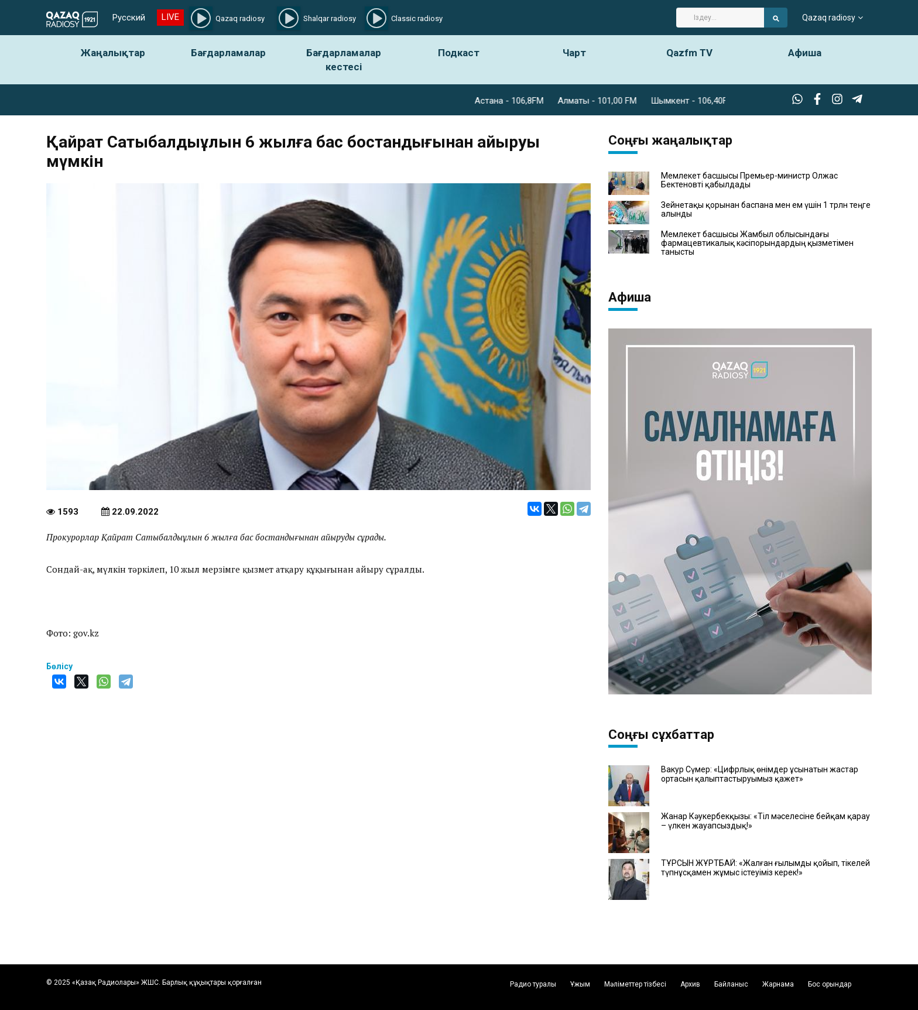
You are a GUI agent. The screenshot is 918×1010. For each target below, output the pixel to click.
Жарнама (778, 984)
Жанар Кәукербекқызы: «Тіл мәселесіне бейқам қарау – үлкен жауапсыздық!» (765, 821)
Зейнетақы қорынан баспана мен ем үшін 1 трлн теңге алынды (766, 209)
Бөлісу (59, 666)
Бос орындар (829, 984)
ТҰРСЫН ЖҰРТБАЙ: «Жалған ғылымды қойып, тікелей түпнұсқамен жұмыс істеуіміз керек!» (765, 868)
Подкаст (458, 53)
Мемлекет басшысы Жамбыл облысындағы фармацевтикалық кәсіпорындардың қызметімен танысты (757, 243)
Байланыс (731, 984)
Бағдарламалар (228, 53)
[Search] (720, 18)
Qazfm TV (689, 53)
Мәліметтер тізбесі (635, 984)
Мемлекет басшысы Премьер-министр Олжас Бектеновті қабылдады (749, 180)
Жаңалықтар (113, 53)
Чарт (574, 53)
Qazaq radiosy (828, 17)
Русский (128, 17)
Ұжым (580, 984)
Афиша (804, 53)
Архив (690, 984)
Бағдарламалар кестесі (343, 60)
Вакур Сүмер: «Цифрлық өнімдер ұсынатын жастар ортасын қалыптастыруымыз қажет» (759, 774)
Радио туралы (533, 984)
